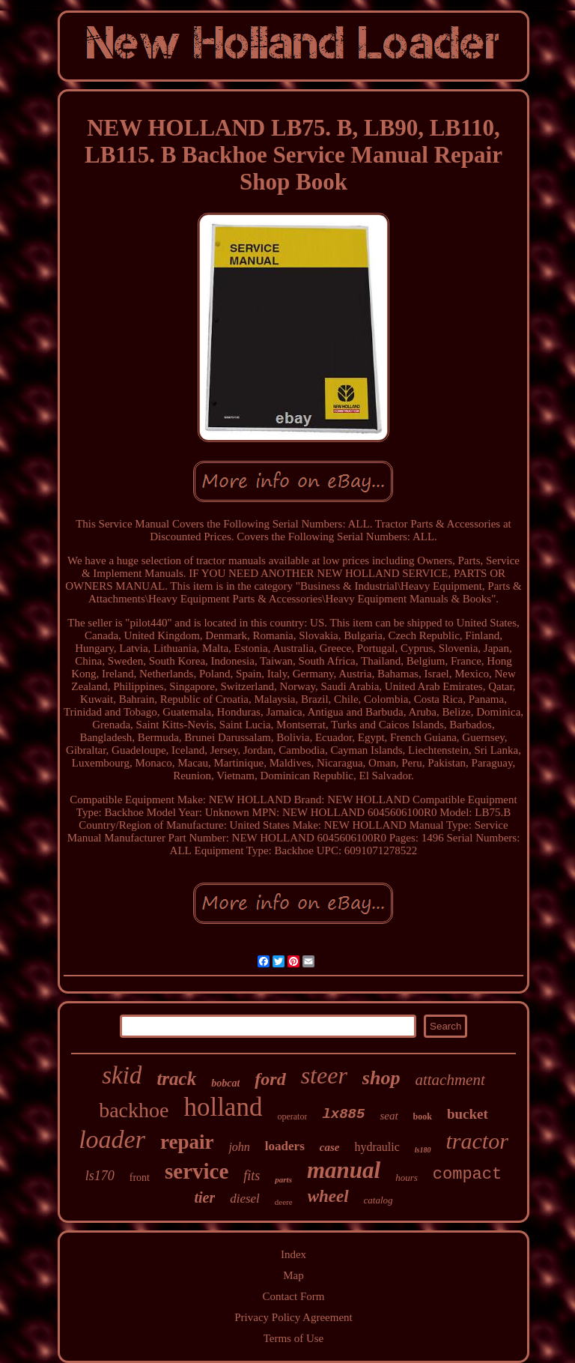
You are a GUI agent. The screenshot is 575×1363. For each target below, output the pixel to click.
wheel (328, 1196)
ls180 (423, 1150)
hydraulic (376, 1146)
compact (467, 1174)
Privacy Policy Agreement (293, 1317)
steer (324, 1075)
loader (112, 1139)
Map (293, 1275)
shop (381, 1078)
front (140, 1177)
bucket (467, 1114)
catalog (378, 1200)
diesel (245, 1198)
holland (222, 1107)
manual (343, 1170)
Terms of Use (294, 1338)
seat (389, 1116)
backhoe (133, 1110)
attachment (449, 1080)
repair (186, 1142)
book (422, 1116)
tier (204, 1197)
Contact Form (294, 1296)
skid (122, 1075)
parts (283, 1179)
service (196, 1171)
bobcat (225, 1083)
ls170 (100, 1175)
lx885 (343, 1114)
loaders (285, 1146)
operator (292, 1116)
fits (251, 1175)
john (238, 1146)
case (330, 1147)
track (176, 1079)
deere (284, 1201)
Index (293, 1254)
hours (406, 1177)
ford (270, 1079)
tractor (477, 1140)
